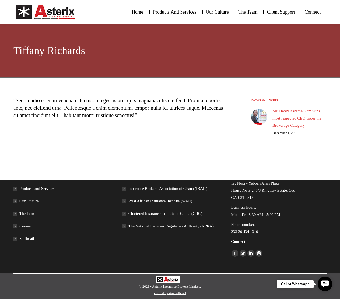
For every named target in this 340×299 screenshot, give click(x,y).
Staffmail (26, 238)
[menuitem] (137, 12)
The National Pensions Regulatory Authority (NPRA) (171, 226)
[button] (325, 284)
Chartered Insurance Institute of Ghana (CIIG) (165, 213)
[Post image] (259, 117)
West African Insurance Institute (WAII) (160, 201)
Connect (26, 226)
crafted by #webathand (170, 293)
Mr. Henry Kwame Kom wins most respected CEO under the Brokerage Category (296, 118)
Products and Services (36, 188)
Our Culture (29, 201)
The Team (27, 213)
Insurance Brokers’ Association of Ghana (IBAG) (167, 188)
